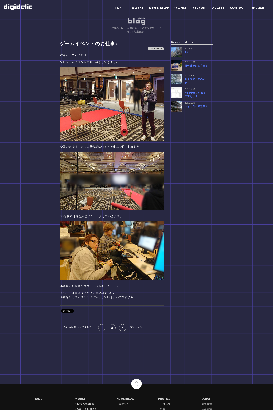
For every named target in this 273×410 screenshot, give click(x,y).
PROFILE (164, 398)
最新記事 (124, 403)
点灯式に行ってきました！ (79, 326)
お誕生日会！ (137, 326)
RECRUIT (206, 398)
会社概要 (165, 403)
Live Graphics (85, 403)
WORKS (80, 398)
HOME (38, 398)
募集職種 (207, 403)
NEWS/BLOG (125, 398)
